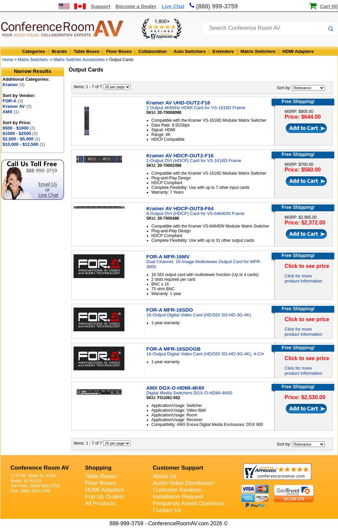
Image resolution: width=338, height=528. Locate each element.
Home (7, 59)
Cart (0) (329, 6)
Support (101, 6)
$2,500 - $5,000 (21, 138)
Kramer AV (17, 106)
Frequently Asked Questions (189, 503)
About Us (165, 476)
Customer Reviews (177, 490)
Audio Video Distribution (183, 483)
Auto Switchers (190, 51)
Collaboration (152, 51)
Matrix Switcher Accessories (79, 59)
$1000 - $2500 (20, 133)
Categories (33, 51)
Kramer (14, 84)
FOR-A (13, 100)
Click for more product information (303, 278)
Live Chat (173, 6)
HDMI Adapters (298, 51)
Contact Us (167, 510)
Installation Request (178, 496)
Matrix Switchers (258, 51)
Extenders (223, 51)
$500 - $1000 (19, 128)
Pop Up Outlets (104, 496)
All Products (100, 503)
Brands (59, 51)
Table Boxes (87, 51)
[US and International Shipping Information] (72, 6)
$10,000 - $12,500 (24, 144)
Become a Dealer (136, 6)
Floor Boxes (119, 51)
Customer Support (178, 468)
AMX (11, 111)
